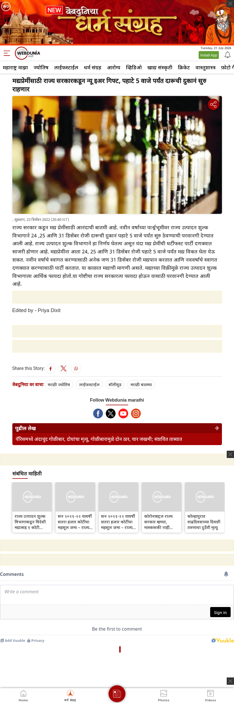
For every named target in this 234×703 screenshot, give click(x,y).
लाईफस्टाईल (66, 67)
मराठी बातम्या (141, 384)
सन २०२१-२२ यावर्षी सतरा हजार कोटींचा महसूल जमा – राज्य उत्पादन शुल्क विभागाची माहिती (75, 521)
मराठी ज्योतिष (59, 384)
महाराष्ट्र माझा (15, 67)
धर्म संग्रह (92, 67)
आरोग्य (113, 67)
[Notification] (227, 54)
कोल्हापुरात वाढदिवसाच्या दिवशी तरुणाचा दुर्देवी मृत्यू (203, 521)
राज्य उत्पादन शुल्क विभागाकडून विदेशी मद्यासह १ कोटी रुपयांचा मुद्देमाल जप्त (32, 521)
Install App (208, 55)
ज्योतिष (41, 67)
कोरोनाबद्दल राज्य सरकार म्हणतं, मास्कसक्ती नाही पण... (158, 521)
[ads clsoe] (230, 681)
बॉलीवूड (115, 384)
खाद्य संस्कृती (159, 67)
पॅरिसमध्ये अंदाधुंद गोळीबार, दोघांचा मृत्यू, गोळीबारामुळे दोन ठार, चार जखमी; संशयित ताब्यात (99, 439)
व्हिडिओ (134, 67)
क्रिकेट (184, 67)
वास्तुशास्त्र (205, 67)
